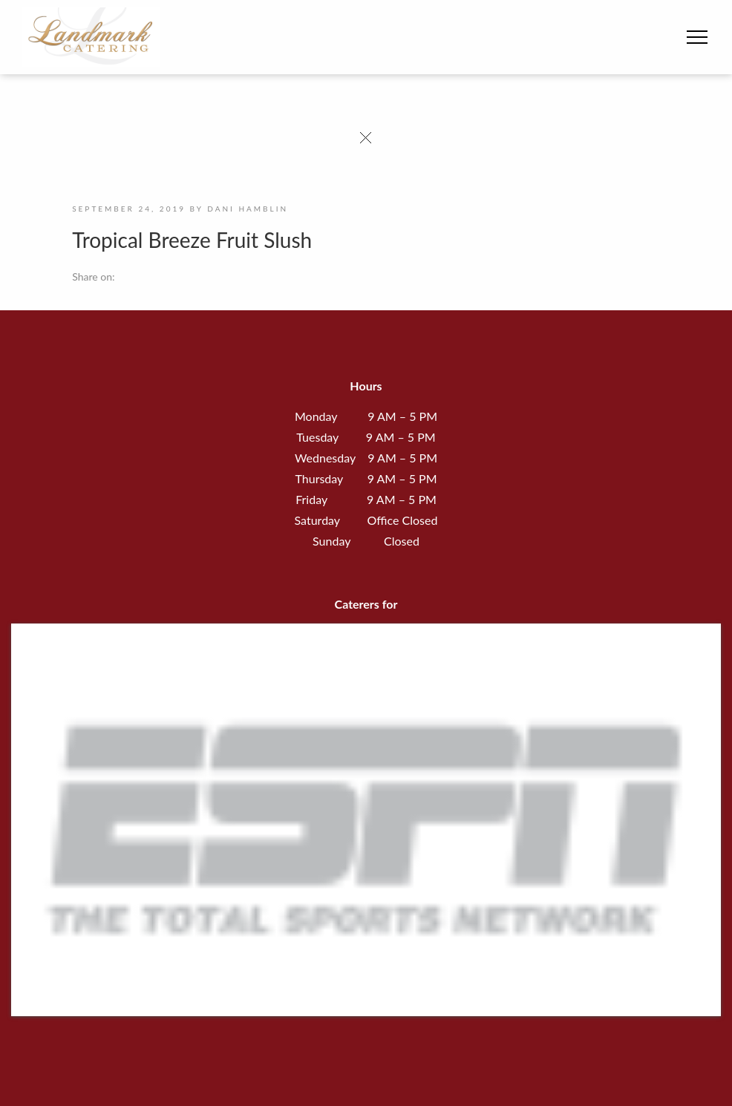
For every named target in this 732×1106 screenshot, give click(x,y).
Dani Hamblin (247, 208)
